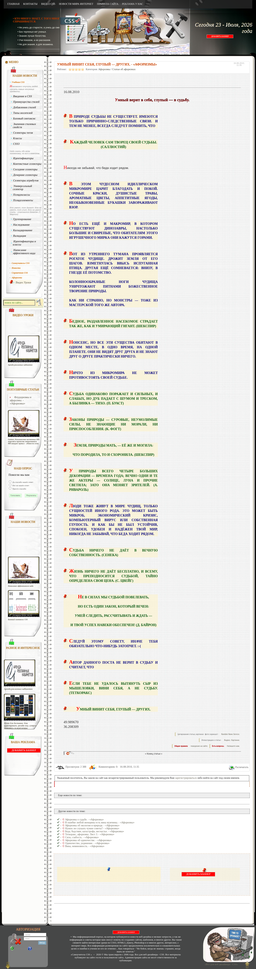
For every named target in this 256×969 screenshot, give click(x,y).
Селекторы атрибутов (26, 180)
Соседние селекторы (25, 169)
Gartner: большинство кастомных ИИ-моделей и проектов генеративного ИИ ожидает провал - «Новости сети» (24, 441)
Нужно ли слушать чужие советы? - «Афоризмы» (92, 828)
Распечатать (241, 767)
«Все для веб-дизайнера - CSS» (221, 964)
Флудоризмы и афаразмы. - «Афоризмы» (20, 400)
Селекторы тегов (23, 132)
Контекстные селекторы (27, 163)
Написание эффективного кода (24, 252)
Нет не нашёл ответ (20, 485)
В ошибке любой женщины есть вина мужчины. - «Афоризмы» (99, 822)
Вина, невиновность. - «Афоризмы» (84, 846)
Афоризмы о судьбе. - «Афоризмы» (84, 819)
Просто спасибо (19, 489)
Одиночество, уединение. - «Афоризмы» (87, 843)
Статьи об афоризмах (124, 69)
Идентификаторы (23, 158)
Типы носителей (23, 112)
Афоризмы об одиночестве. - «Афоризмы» (88, 840)
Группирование (22, 219)
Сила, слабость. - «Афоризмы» (82, 837)
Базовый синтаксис (24, 118)
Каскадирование (23, 230)
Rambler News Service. (230, 734)
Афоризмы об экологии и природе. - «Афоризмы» (92, 825)
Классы (17, 138)
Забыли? (37, 948)
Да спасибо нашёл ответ (22, 482)
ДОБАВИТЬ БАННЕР (220, 36)
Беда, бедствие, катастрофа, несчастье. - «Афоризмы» (94, 831)
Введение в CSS (22, 96)
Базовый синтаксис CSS (18, 619)
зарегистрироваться (186, 778)
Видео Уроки (23, 282)
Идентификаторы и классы (24, 243)
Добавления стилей (24, 107)
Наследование (21, 224)
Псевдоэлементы (23, 200)
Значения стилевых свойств (24, 126)
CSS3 (16, 143)
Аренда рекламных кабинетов (20, 365)
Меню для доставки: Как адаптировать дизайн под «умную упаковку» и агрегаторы (20, 725)
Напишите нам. (233, 746)
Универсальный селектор (22, 188)
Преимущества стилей (26, 101)
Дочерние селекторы (25, 174)
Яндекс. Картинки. (232, 740)
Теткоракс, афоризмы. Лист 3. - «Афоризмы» (89, 834)
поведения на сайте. (199, 746)
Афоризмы (104, 69)
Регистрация (21, 948)
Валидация (19, 235)
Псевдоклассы (21, 194)
